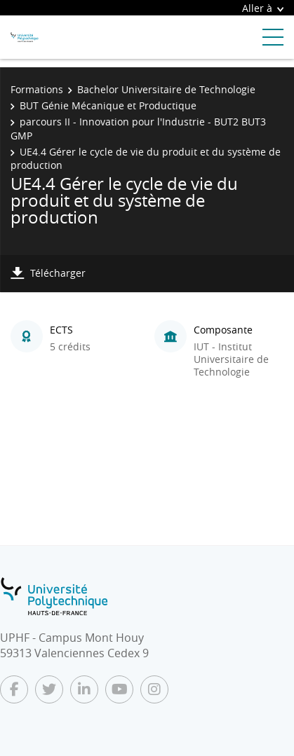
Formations (37, 89)
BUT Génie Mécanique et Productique (108, 105)
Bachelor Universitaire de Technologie (166, 89)
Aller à (262, 8)
